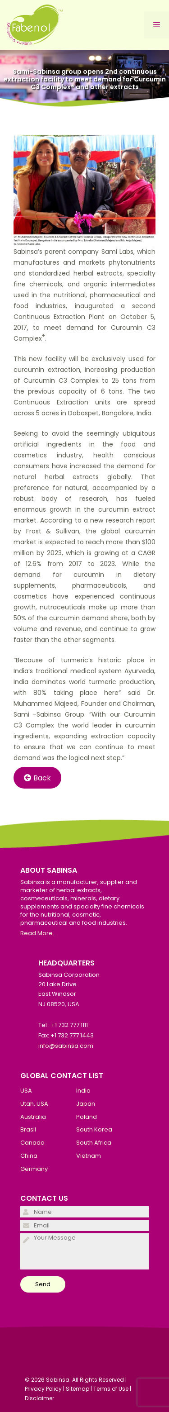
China (28, 1155)
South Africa (93, 1142)
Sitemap (77, 1389)
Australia (33, 1116)
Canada (32, 1142)
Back (37, 778)
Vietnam (88, 1155)
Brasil (28, 1129)
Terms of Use (110, 1389)
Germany (34, 1169)
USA (26, 1090)
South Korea (94, 1129)
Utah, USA (34, 1103)
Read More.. (37, 933)
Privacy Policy (43, 1389)
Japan (85, 1103)
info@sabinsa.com (65, 1045)
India (83, 1090)
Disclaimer (39, 1398)
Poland (86, 1116)
